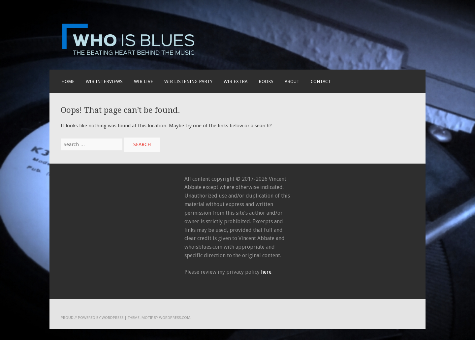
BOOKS (266, 81)
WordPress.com (174, 317)
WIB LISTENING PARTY (188, 81)
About (292, 81)
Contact (321, 81)
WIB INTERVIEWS (104, 81)
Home (68, 81)
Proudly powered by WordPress (92, 317)
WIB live (143, 81)
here (266, 272)
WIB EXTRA (235, 81)
